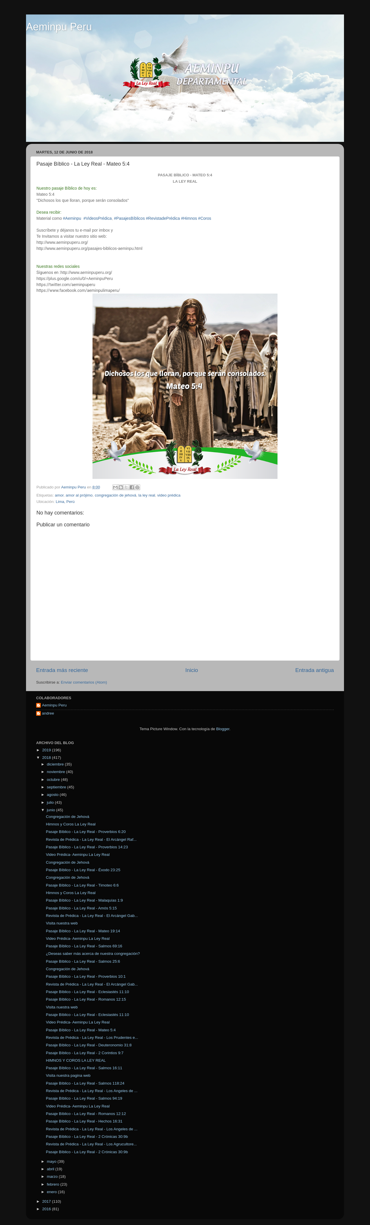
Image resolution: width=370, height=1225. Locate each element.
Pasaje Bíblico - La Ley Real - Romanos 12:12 (86, 1114)
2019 (47, 750)
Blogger (223, 729)
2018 (47, 757)
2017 (47, 1201)
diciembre (56, 764)
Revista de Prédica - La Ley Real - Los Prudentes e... (92, 1037)
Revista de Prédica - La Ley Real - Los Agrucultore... (91, 1144)
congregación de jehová (115, 495)
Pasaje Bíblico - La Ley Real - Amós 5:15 (81, 908)
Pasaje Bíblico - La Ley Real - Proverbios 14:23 (87, 847)
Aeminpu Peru (59, 27)
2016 (47, 1209)
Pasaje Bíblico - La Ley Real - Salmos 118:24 (85, 1083)
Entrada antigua (314, 670)
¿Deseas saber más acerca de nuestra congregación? (93, 953)
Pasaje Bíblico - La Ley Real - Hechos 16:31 (84, 1121)
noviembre (56, 772)
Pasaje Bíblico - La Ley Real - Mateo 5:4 (81, 1030)
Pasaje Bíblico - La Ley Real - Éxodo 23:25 (83, 870)
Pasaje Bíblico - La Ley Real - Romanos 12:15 (86, 999)
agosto (53, 794)
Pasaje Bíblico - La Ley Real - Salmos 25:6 (83, 961)
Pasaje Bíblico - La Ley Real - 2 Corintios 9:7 (85, 1053)
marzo (53, 1176)
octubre (54, 779)
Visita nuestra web (62, 923)
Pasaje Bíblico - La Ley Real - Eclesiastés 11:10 (87, 992)
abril (51, 1169)
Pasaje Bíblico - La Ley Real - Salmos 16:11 (84, 1068)
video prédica (168, 495)
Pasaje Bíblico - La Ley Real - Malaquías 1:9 (84, 900)
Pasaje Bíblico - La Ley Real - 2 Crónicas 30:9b (87, 1136)
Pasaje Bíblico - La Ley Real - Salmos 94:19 (84, 1098)
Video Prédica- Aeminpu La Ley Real (78, 854)
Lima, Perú (65, 501)
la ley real (146, 495)
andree (48, 713)
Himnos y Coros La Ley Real (71, 824)
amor (59, 495)
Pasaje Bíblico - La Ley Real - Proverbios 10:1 (86, 976)
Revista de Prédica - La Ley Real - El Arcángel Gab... (92, 915)
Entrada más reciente (62, 670)
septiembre (57, 787)
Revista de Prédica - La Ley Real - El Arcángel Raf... (91, 839)
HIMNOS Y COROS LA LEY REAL (76, 1060)
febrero (53, 1184)
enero (52, 1192)
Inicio (191, 670)
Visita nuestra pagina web (68, 1075)
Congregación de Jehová (67, 816)
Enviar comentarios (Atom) (84, 682)
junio (51, 810)
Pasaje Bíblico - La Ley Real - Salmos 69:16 (84, 946)
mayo (52, 1161)
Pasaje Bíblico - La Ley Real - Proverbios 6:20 (86, 832)
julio (51, 802)
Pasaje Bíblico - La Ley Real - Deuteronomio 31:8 (89, 1045)
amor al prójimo (79, 495)
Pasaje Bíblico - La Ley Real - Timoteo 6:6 (82, 885)
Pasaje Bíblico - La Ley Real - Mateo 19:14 (83, 931)
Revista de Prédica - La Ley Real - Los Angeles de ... (92, 1091)
